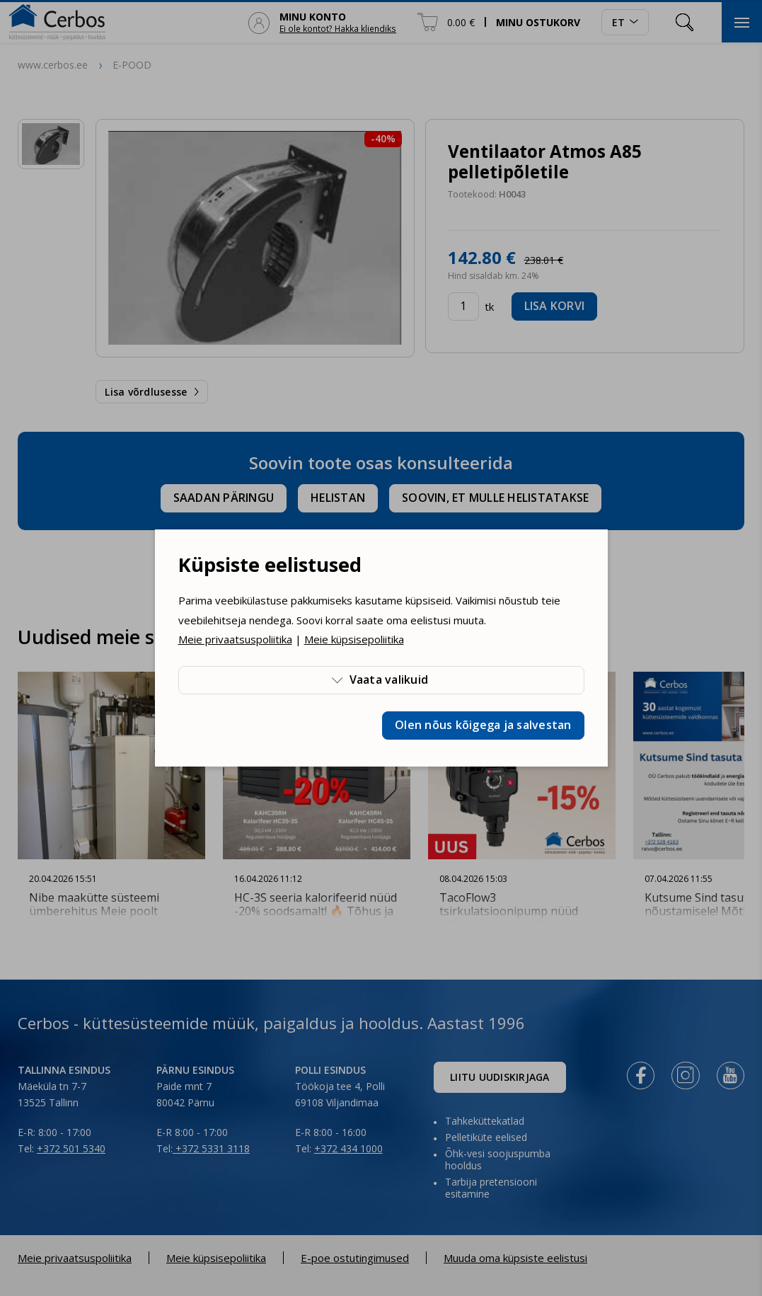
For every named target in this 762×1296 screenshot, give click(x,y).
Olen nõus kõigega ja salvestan (483, 725)
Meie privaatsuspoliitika (235, 639)
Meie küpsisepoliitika (354, 639)
